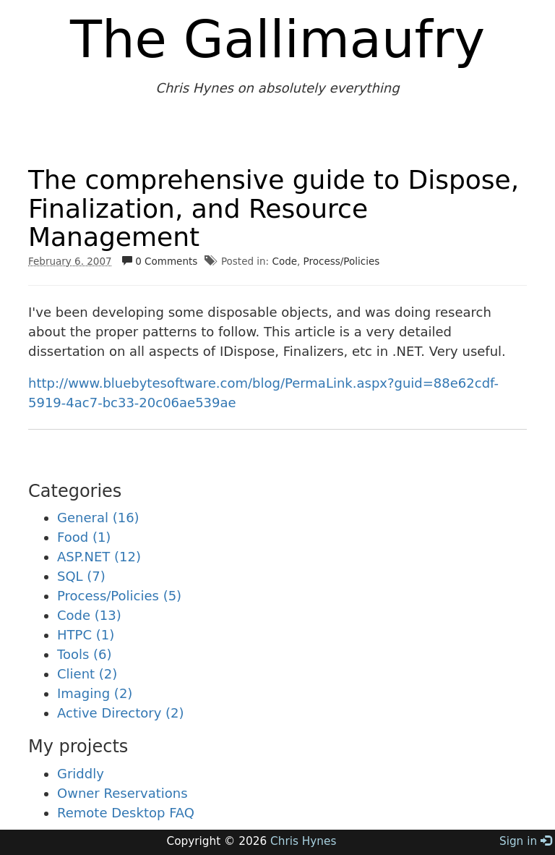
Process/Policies (342, 261)
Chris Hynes (303, 841)
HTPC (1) (85, 634)
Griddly (80, 773)
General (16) (98, 517)
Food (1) (84, 537)
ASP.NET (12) (99, 556)
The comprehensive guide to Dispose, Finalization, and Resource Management (273, 208)
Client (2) (87, 673)
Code (284, 261)
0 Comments (159, 261)
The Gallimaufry (277, 39)
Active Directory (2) (120, 712)
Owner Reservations (122, 793)
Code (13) (89, 615)
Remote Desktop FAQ (125, 812)
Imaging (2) (94, 693)
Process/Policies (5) (119, 595)
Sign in (525, 841)
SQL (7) (81, 576)
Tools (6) (84, 654)
